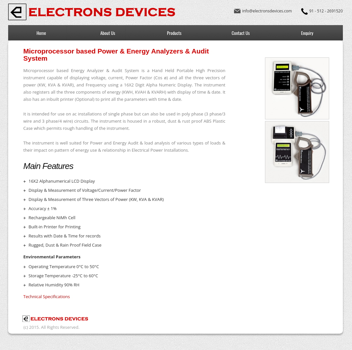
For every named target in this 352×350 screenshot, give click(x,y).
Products (174, 32)
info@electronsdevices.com (267, 11)
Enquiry (307, 32)
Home (41, 32)
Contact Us (241, 32)
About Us (107, 32)
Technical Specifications (46, 296)
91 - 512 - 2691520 (326, 11)
